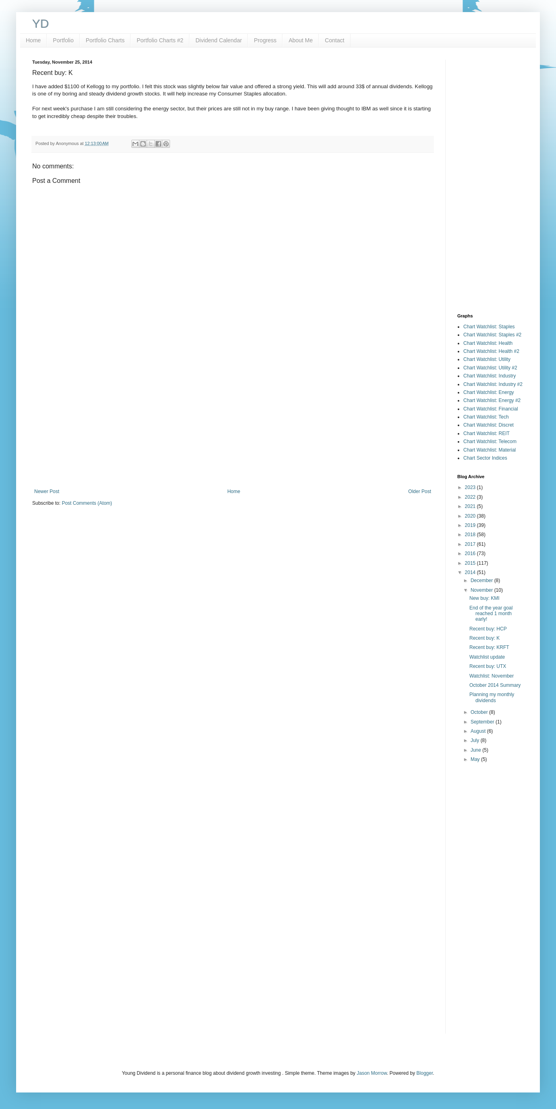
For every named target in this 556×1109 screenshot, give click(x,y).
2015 (471, 563)
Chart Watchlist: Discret (488, 425)
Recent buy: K (484, 638)
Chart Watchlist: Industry (489, 376)
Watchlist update (487, 657)
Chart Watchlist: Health (487, 343)
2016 (471, 553)
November (482, 590)
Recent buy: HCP (488, 629)
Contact (334, 40)
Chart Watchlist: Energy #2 (492, 400)
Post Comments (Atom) (87, 503)
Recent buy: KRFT (489, 647)
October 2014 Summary (495, 685)
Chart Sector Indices (485, 458)
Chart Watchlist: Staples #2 (492, 335)
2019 (471, 525)
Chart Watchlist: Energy (488, 392)
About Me (300, 40)
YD (40, 23)
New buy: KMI (484, 598)
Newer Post (46, 491)
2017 (471, 544)
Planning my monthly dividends (491, 697)
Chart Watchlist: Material (489, 450)
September (483, 722)
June (476, 750)
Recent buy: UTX (487, 666)
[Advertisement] (232, 422)
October (480, 712)
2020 (471, 516)
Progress (265, 40)
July (476, 740)
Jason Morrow (372, 1073)
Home (33, 40)
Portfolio (63, 40)
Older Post (419, 491)
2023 (471, 487)
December (482, 580)
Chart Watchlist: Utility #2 (490, 368)
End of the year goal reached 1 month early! (490, 613)
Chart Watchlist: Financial (490, 409)
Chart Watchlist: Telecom (490, 441)
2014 (471, 572)
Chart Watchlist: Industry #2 (493, 384)
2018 (471, 534)
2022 (471, 497)
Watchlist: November (491, 676)
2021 (471, 506)
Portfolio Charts (105, 40)
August (479, 731)
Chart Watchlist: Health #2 (491, 351)
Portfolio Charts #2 (160, 40)
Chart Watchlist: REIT (486, 433)
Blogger (425, 1073)
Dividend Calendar (218, 40)
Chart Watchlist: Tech (486, 417)
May (476, 759)
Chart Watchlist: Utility (486, 359)
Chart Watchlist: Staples (489, 327)
